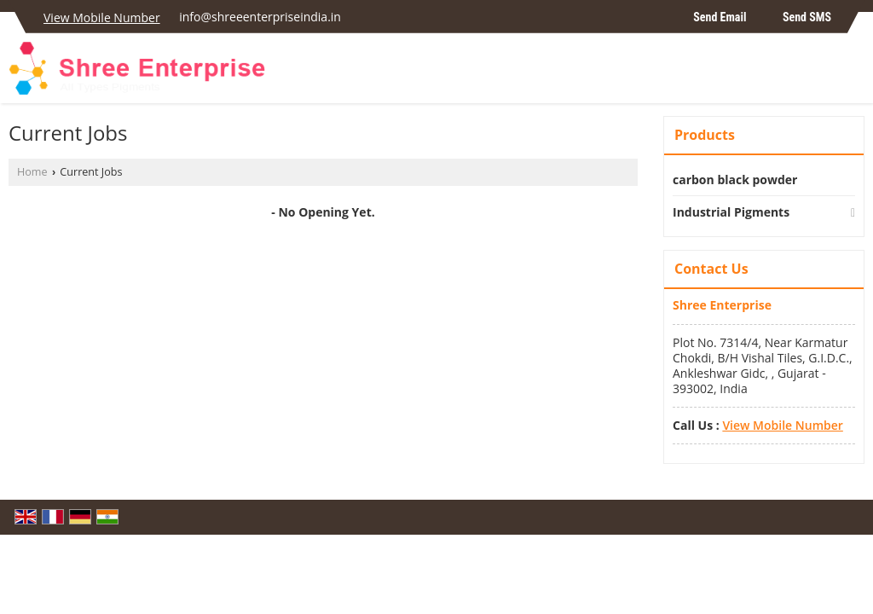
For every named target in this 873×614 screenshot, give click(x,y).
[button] (101, 17)
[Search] (853, 73)
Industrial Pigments (731, 212)
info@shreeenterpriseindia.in (260, 17)
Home (32, 172)
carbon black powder (735, 179)
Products (704, 134)
